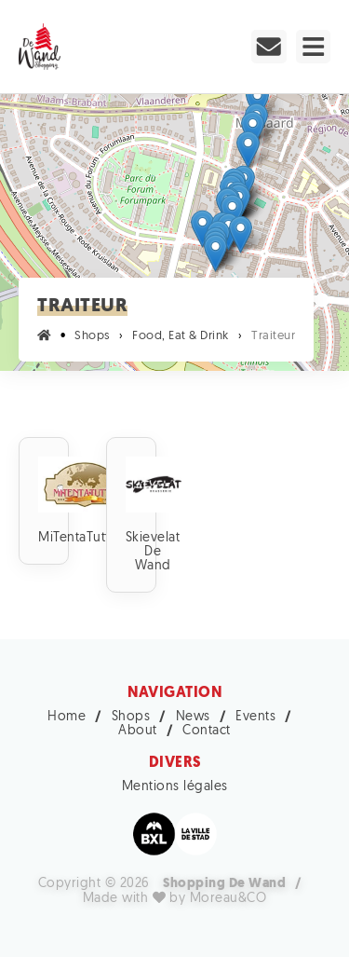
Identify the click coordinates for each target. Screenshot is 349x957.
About (137, 731)
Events (255, 717)
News (193, 717)
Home (66, 717)
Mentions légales (175, 787)
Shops (131, 717)
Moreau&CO (228, 899)
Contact (206, 731)
